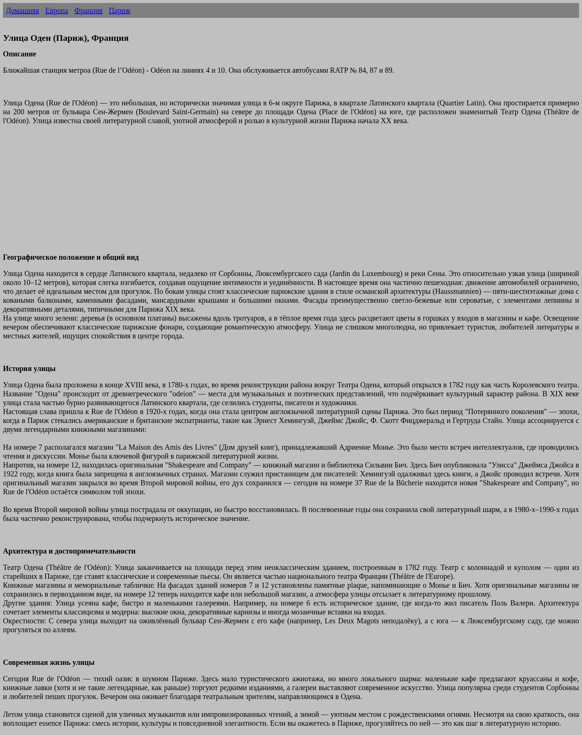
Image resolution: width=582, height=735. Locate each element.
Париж (119, 10)
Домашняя (22, 10)
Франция (88, 10)
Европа (56, 10)
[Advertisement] (225, 193)
